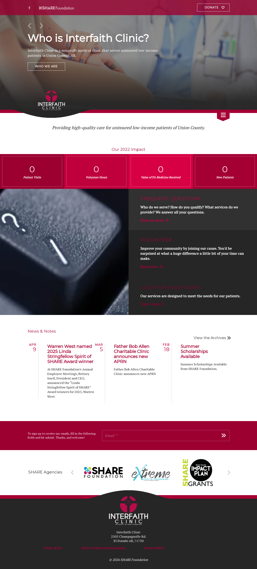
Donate (212, 7)
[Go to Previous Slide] (72, 472)
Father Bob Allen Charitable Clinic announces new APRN (131, 354)
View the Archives (210, 338)
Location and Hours (170, 287)
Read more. (149, 266)
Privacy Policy (154, 548)
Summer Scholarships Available (194, 351)
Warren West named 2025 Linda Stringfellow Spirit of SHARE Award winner (70, 354)
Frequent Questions (170, 198)
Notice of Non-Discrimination (103, 548)
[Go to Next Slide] (228, 472)
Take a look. (150, 304)
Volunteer (156, 240)
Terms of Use (52, 548)
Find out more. (152, 220)
